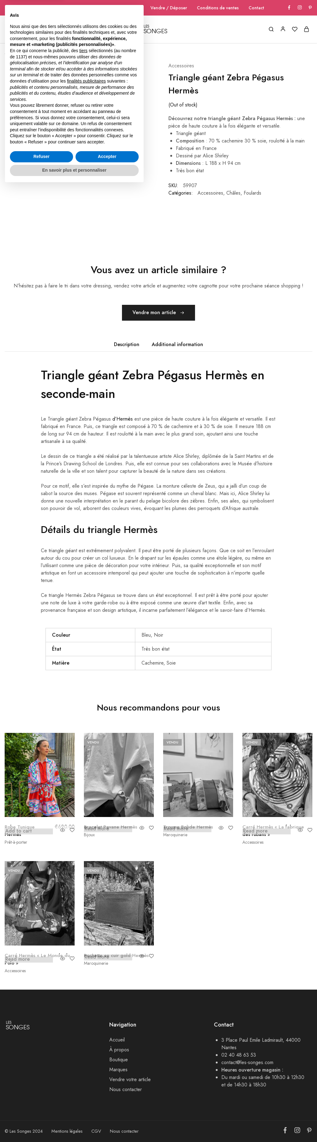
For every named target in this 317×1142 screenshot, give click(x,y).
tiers (83, 1005)
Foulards (252, 192)
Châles (233, 192)
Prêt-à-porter (16, 842)
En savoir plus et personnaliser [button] (74, 1124)
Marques (104, 29)
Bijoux (89, 835)
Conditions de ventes (218, 8)
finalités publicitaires (86, 1035)
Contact (256, 8)
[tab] (126, 344)
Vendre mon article (158, 313)
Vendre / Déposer (168, 8)
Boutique (30, 52)
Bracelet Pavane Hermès (111, 826)
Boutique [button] (74, 29)
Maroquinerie (175, 835)
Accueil (14, 29)
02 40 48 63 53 (238, 1054)
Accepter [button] (107, 1111)
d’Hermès (122, 418)
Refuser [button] (41, 1111)
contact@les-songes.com (247, 1062)
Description (126, 344)
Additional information (177, 344)
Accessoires (181, 65)
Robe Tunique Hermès (20, 830)
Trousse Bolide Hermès (188, 826)
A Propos (43, 29)
